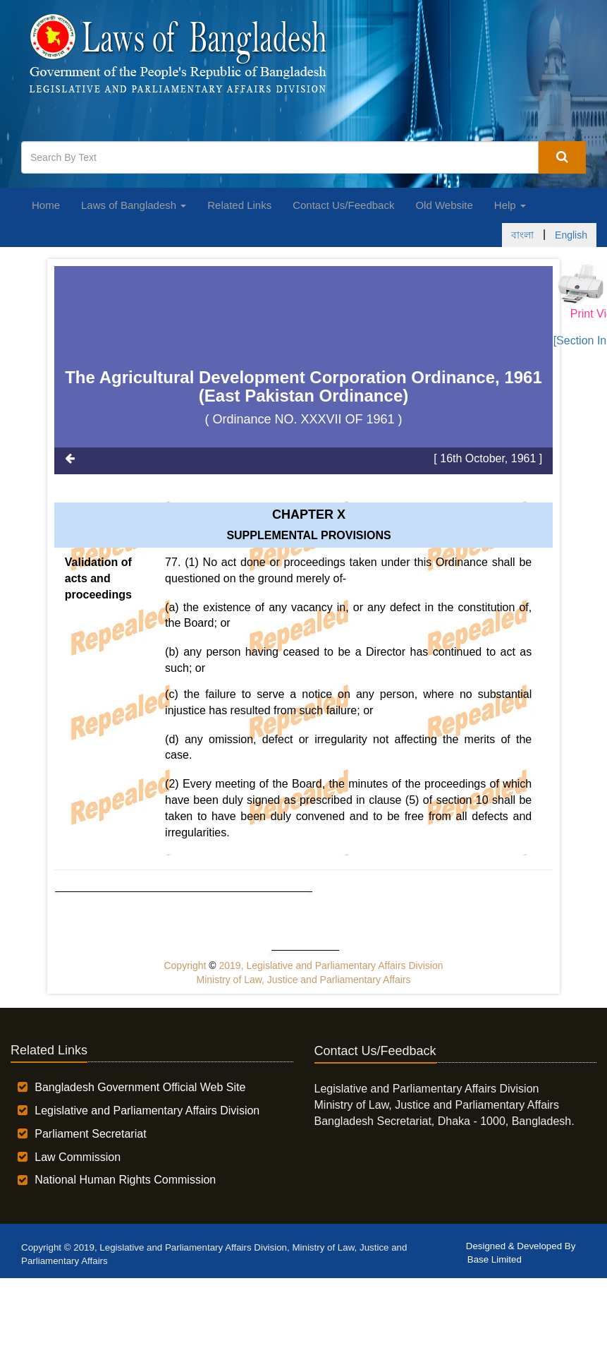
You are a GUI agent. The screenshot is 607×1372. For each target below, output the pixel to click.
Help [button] (510, 205)
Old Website (443, 205)
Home (46, 205)
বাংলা (522, 235)
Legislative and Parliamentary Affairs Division (147, 1111)
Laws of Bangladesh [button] (133, 205)
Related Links (239, 205)
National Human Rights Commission (125, 1180)
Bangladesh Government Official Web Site (140, 1087)
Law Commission (78, 1157)
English (571, 235)
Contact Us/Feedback (343, 205)
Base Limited (494, 1259)
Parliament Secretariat (90, 1134)
